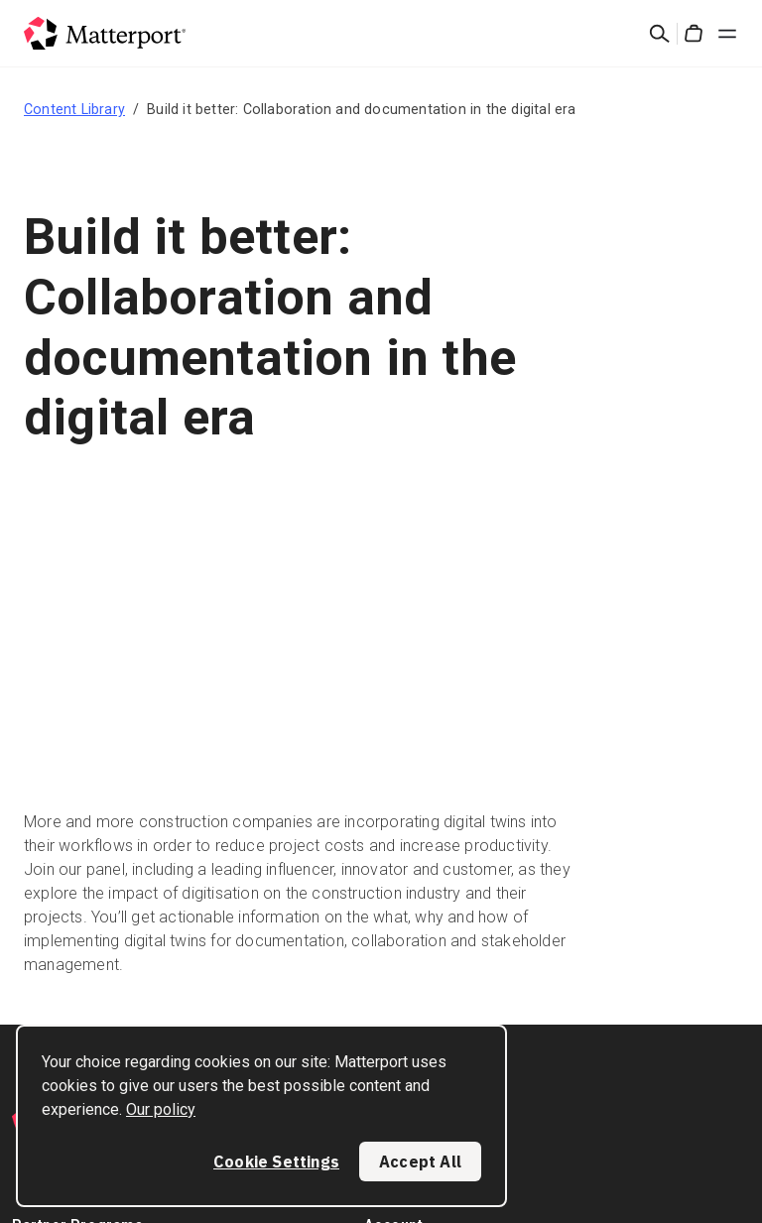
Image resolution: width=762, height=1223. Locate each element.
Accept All (420, 1161)
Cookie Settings (276, 1161)
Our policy (160, 1109)
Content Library (74, 109)
